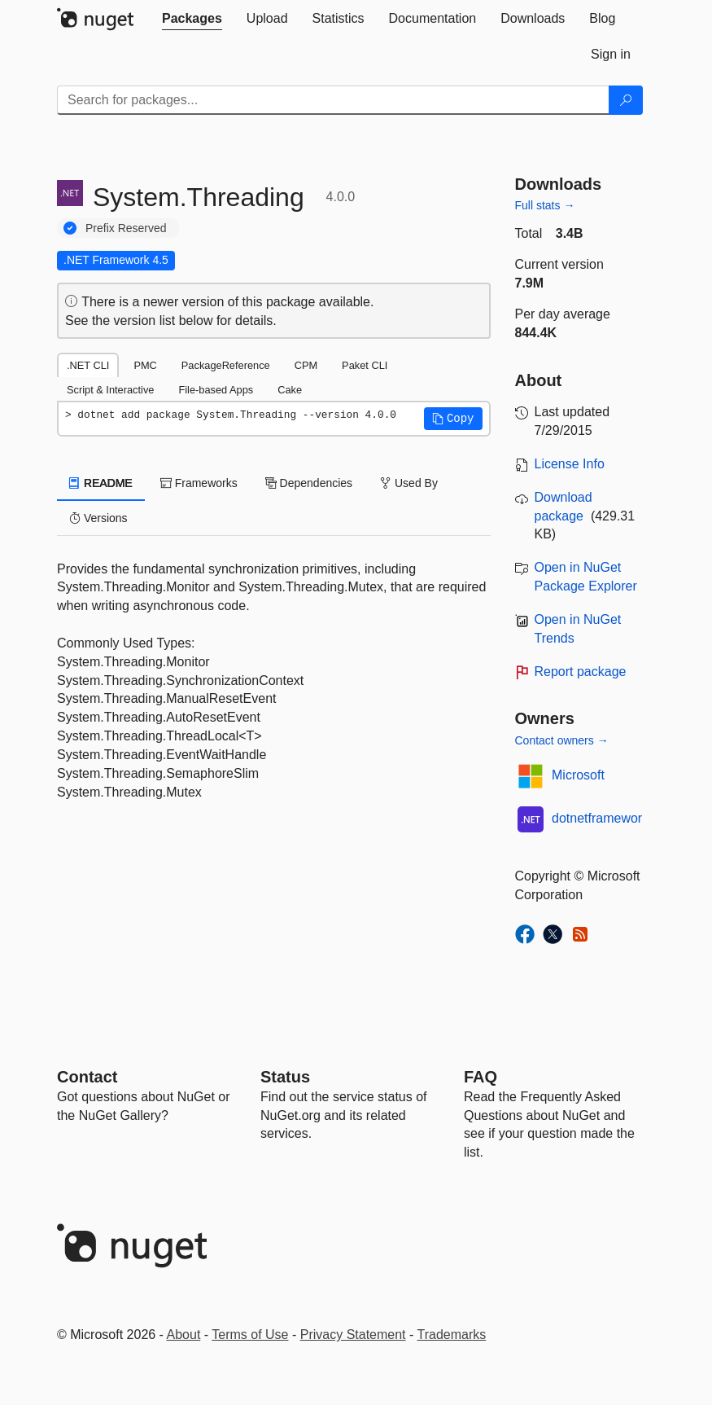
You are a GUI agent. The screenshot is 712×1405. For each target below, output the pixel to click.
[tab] (192, 19)
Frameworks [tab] (199, 483)
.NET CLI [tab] (88, 365)
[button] (453, 418)
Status (285, 1077)
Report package (581, 671)
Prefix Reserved (126, 228)
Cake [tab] (289, 390)
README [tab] (101, 483)
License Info (570, 464)
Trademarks (452, 1334)
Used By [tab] (409, 483)
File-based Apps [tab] (215, 390)
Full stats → (545, 205)
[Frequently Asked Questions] (480, 1077)
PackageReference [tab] (225, 365)
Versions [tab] (98, 518)
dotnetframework (600, 818)
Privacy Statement (353, 1334)
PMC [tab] (144, 365)
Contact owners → (562, 740)
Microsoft (578, 775)
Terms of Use (250, 1334)
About (184, 1334)
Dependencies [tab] (308, 483)
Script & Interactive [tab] (110, 390)
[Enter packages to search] (333, 100)
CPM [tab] (306, 365)
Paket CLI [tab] (364, 365)
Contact (87, 1077)
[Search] (626, 100)
